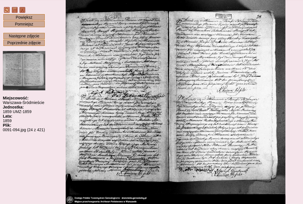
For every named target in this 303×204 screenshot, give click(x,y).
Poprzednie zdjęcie (24, 43)
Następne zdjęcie (24, 36)
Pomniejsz (24, 24)
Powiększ (24, 17)
